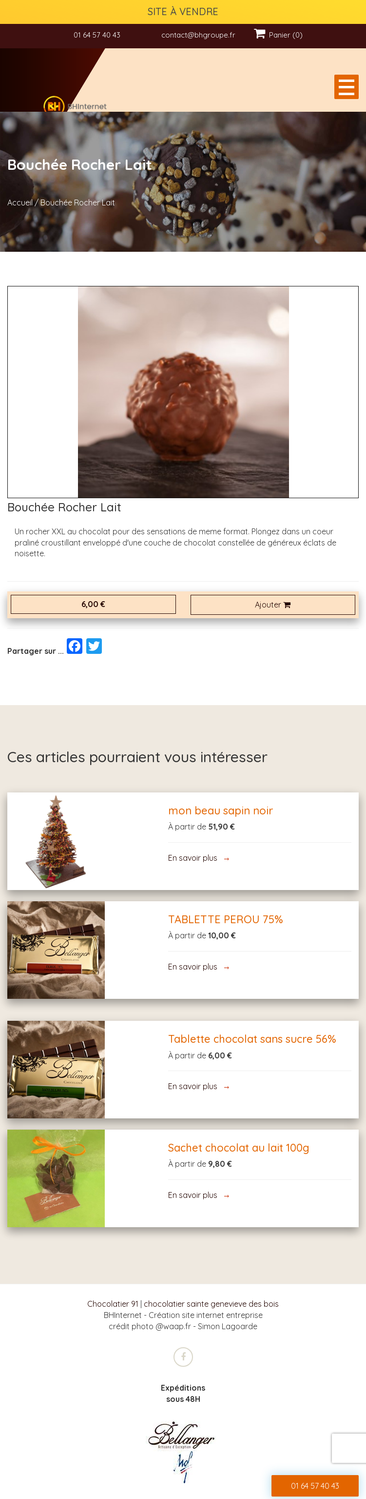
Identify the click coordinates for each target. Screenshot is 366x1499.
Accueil (20, 202)
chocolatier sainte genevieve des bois (211, 1304)
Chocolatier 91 (112, 1304)
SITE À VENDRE (183, 11)
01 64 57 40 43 (97, 35)
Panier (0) (278, 35)
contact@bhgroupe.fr (198, 35)
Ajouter (272, 604)
